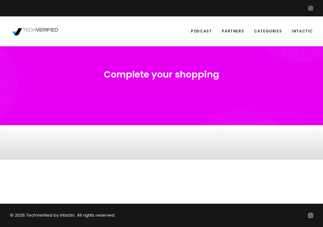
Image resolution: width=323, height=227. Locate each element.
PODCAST (201, 31)
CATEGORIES (268, 31)
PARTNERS (233, 31)
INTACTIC (302, 31)
